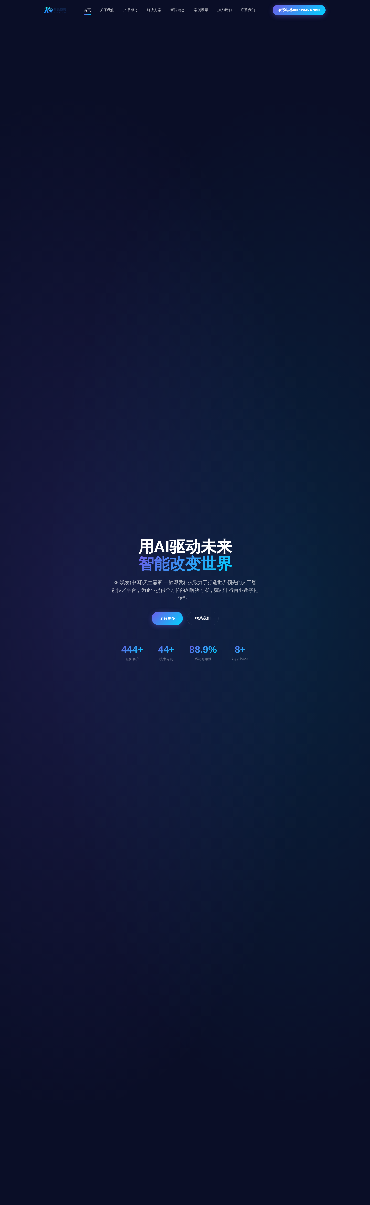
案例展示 (201, 10)
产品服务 (130, 10)
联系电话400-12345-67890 (299, 10)
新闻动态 (177, 10)
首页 (87, 10)
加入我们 (224, 10)
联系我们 (248, 10)
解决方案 (154, 10)
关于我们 (107, 10)
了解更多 (167, 618)
